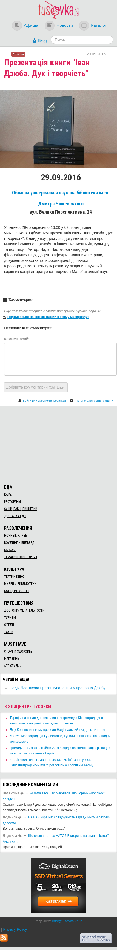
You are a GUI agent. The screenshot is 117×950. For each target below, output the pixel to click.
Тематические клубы (20, 557)
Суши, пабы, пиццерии (20, 509)
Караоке (10, 550)
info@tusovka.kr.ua (67, 921)
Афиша (31, 25)
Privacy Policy (15, 929)
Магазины (12, 659)
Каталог (98, 25)
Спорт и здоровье (18, 651)
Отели (9, 625)
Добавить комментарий (36, 387)
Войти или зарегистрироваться (44, 400)
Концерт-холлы (16, 591)
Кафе (8, 494)
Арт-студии (13, 666)
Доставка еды (15, 516)
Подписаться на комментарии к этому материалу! (48, 317)
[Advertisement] (59, 444)
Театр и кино (14, 577)
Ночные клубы (16, 536)
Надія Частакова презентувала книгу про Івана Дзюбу (57, 688)
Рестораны (12, 502)
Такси (8, 632)
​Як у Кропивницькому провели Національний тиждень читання (57, 730)
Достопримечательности (24, 610)
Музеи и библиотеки (20, 584)
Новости (64, 25)
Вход (42, 40)
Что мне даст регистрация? (94, 400)
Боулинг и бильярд (19, 543)
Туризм (10, 618)
